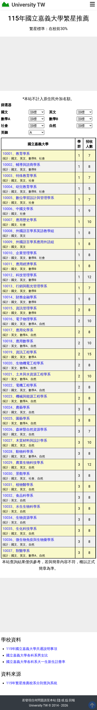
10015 (7, 308)
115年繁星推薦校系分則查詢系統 (31, 683)
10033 (7, 506)
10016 (7, 319)
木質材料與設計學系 (31, 440)
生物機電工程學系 (30, 363)
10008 (7, 231)
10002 (7, 165)
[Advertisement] (48, 64)
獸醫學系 (23, 551)
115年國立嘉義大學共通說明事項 (31, 649)
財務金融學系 (26, 297)
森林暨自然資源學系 (31, 429)
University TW (28, 5)
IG (66, 700)
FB (58, 700)
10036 (7, 540)
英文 (52, 112)
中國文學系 (24, 209)
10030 (7, 474)
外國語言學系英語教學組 (35, 231)
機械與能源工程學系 (31, 396)
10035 (7, 529)
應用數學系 (24, 341)
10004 (7, 187)
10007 (7, 220)
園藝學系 (23, 418)
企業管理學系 (26, 253)
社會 (4, 125)
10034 (7, 518)
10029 (7, 462)
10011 (7, 264)
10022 (7, 385)
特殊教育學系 (26, 176)
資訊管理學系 (26, 308)
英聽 (4, 132)
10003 (7, 176)
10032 (7, 495)
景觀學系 (23, 474)
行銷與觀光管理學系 (31, 286)
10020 (7, 363)
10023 (7, 396)
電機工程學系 (26, 385)
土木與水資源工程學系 (33, 374)
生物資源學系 (26, 518)
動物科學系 (24, 451)
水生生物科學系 (28, 506)
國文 (4, 112)
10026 (7, 429)
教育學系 (23, 153)
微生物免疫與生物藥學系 (35, 540)
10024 (7, 407)
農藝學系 (23, 407)
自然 (52, 125)
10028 (7, 451)
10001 (7, 153)
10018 (7, 341)
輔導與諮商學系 (28, 165)
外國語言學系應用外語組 (35, 242)
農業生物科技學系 (30, 462)
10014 (7, 297)
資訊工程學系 (26, 352)
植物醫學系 (24, 485)
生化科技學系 (26, 529)
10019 (7, 352)
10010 (7, 253)
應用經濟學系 (26, 264)
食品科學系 (24, 495)
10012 (7, 275)
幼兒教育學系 (26, 187)
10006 (7, 209)
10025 (7, 418)
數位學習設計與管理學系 (35, 198)
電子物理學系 (26, 319)
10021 (7, 374)
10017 (7, 330)
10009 (7, 242)
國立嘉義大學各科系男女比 (27, 655)
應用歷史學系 (26, 220)
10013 (7, 286)
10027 (7, 440)
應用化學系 (24, 330)
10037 (7, 551)
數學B (53, 119)
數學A (5, 119)
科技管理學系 (26, 275)
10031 (7, 485)
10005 (7, 198)
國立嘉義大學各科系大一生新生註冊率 (35, 662)
